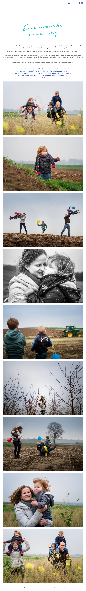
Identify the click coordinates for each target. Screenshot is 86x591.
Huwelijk (22, 588)
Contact (64, 588)
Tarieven (43, 588)
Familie (32, 588)
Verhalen (53, 588)
